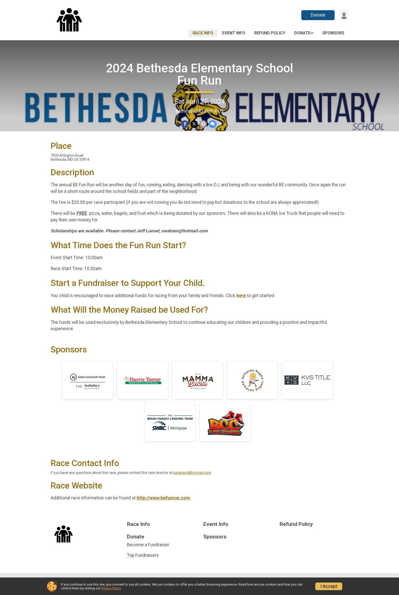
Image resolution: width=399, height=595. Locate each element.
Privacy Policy (111, 588)
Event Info (233, 33)
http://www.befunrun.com (163, 504)
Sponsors (333, 33)
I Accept (328, 586)
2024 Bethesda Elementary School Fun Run (199, 74)
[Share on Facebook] (185, 124)
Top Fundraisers (143, 561)
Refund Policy (269, 33)
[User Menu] (343, 15)
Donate (317, 15)
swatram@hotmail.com (192, 479)
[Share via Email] (203, 124)
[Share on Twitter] (194, 124)
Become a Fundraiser (148, 550)
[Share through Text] (212, 124)
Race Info (203, 33)
